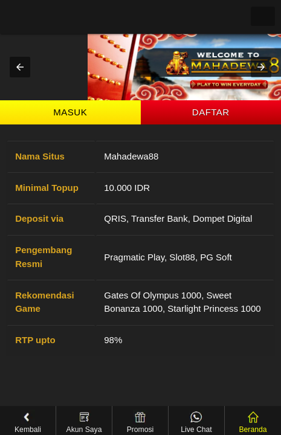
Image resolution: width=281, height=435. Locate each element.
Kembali (28, 422)
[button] (20, 67)
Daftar (211, 112)
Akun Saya (84, 422)
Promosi (140, 422)
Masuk (70, 112)
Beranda (252, 422)
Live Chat (196, 422)
